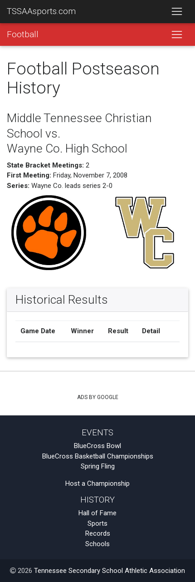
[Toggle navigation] (176, 12)
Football (23, 34)
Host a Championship (97, 483)
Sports (97, 523)
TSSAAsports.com (41, 11)
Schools (97, 544)
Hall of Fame (97, 513)
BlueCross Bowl (97, 446)
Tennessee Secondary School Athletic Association (109, 571)
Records (97, 533)
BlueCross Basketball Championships (97, 456)
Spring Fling (98, 466)
